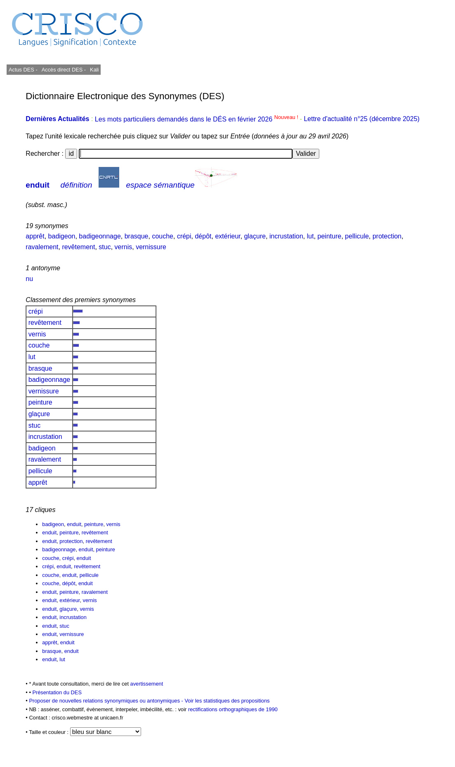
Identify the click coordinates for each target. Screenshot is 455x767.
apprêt (35, 236)
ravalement (42, 246)
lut (310, 236)
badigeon (61, 236)
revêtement (78, 246)
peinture (330, 236)
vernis (123, 246)
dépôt (203, 236)
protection (386, 236)
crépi (184, 236)
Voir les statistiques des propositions (226, 701)
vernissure (151, 246)
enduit (38, 185)
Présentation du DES (57, 692)
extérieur (227, 236)
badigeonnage (99, 236)
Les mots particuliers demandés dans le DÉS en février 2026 (197, 119)
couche (162, 236)
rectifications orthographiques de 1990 (233, 709)
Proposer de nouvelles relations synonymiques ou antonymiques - (106, 701)
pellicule (357, 236)
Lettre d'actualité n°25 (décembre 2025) (362, 119)
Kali (94, 70)
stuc (105, 246)
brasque (137, 236)
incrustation (286, 236)
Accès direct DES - (64, 70)
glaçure (255, 236)
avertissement (146, 684)
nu (29, 278)
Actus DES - (23, 70)
